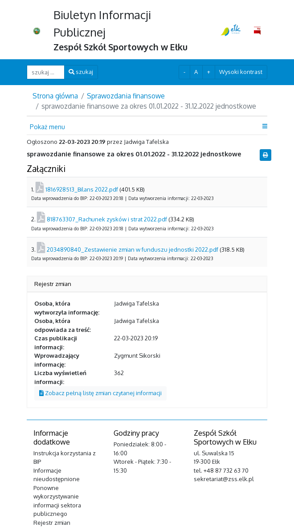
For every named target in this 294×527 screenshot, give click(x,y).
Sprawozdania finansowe (126, 95)
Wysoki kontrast (240, 71)
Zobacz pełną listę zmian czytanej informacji (100, 392)
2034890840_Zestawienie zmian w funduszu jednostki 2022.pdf (132, 249)
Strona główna (55, 95)
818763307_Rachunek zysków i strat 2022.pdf (107, 219)
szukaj (81, 71)
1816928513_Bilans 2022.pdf (81, 189)
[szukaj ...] (46, 72)
